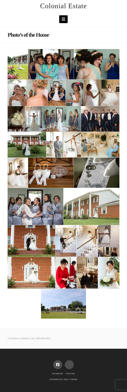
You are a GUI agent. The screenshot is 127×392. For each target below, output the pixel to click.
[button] (63, 19)
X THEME (72, 379)
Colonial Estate (63, 5)
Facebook (57, 374)
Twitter (70, 374)
